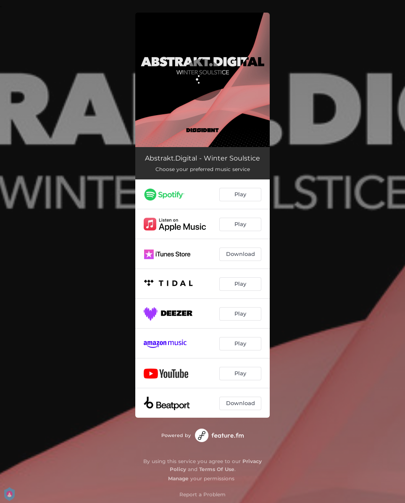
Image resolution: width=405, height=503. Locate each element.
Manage (178, 478)
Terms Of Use (216, 469)
